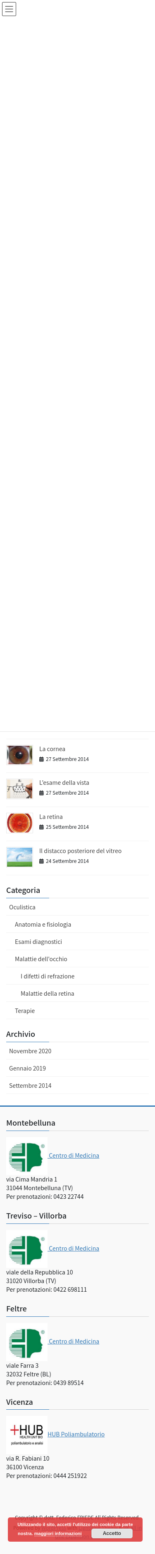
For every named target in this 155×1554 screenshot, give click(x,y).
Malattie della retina (47, 993)
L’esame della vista (64, 782)
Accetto (112, 1533)
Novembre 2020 (30, 1051)
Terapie (25, 1010)
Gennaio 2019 (27, 1068)
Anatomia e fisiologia (43, 924)
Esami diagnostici (38, 941)
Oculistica (22, 907)
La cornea (52, 749)
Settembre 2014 (30, 1085)
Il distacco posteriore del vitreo (80, 850)
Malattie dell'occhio (41, 959)
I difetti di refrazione (47, 976)
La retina (51, 816)
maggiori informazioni (58, 1533)
